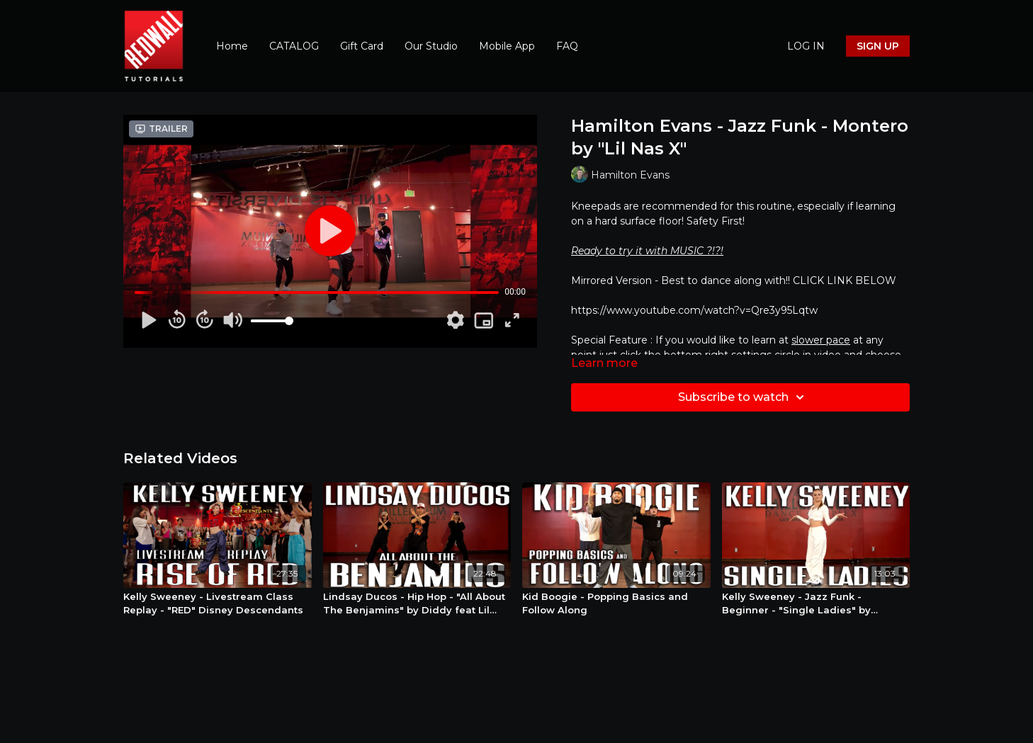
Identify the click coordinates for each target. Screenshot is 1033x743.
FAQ (567, 46)
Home (232, 46)
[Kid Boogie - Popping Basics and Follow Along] (616, 604)
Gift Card (361, 46)
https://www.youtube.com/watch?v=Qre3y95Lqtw (694, 310)
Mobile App (507, 46)
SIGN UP (878, 46)
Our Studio (431, 46)
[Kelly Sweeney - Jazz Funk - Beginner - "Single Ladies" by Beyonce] (816, 604)
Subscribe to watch (743, 397)
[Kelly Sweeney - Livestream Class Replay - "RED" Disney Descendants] (217, 604)
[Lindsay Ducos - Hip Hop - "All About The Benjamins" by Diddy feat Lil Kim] (417, 604)
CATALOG (294, 46)
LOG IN (806, 46)
